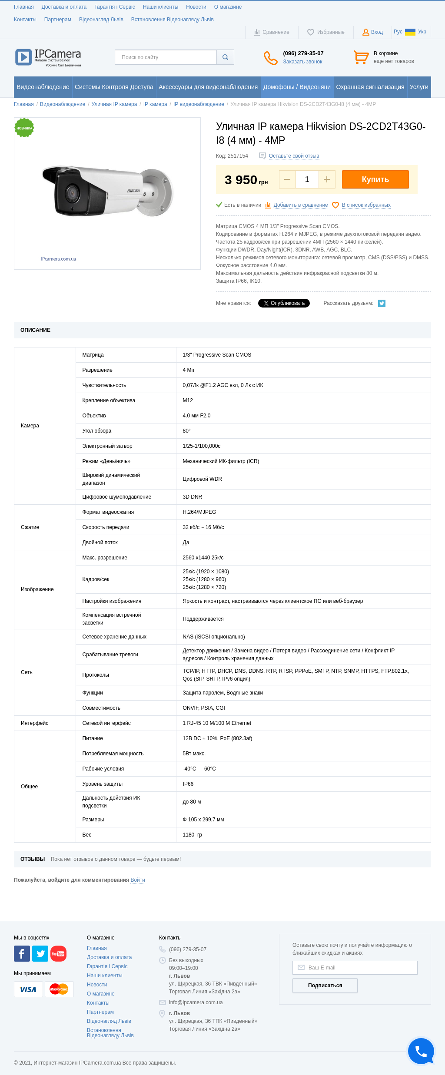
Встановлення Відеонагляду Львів (172, 20)
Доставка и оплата (64, 7)
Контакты (25, 20)
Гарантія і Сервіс (114, 7)
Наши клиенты (161, 7)
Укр (415, 32)
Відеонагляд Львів (101, 20)
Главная (24, 7)
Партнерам (57, 20)
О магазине (228, 7)
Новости (196, 7)
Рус (398, 32)
